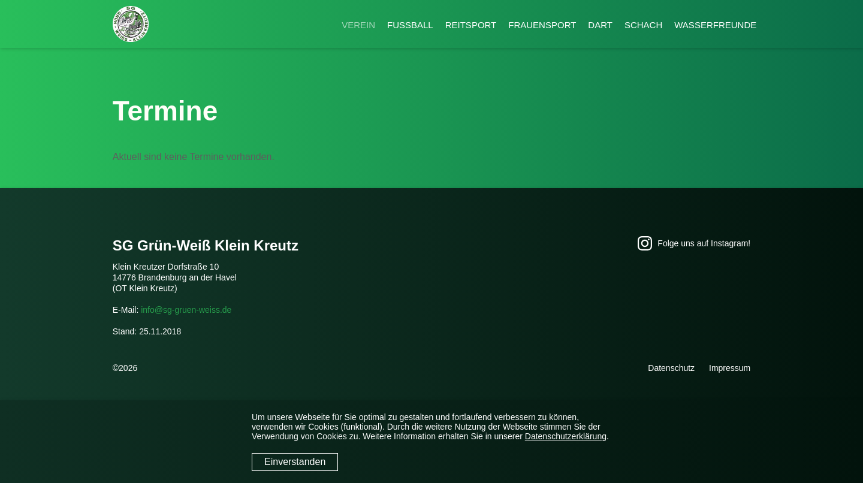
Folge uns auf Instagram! (694, 243)
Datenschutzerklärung (565, 436)
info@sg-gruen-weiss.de (186, 310)
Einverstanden (294, 462)
